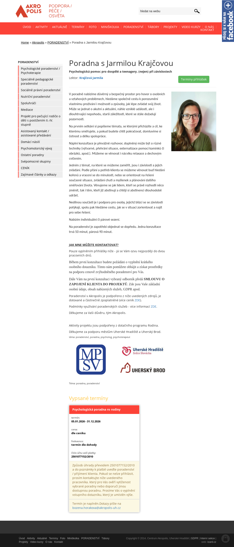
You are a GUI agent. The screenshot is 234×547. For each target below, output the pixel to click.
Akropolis (38, 42)
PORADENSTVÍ (58, 42)
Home (25, 42)
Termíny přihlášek (194, 79)
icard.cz (211, 541)
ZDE (137, 300)
